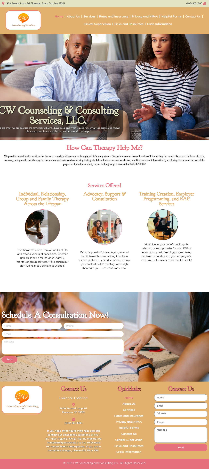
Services (89, 16)
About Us (73, 16)
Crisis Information (159, 24)
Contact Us (193, 16)
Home (59, 16)
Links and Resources (129, 24)
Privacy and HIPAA (145, 16)
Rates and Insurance (113, 16)
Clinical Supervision (97, 24)
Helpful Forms (171, 16)
